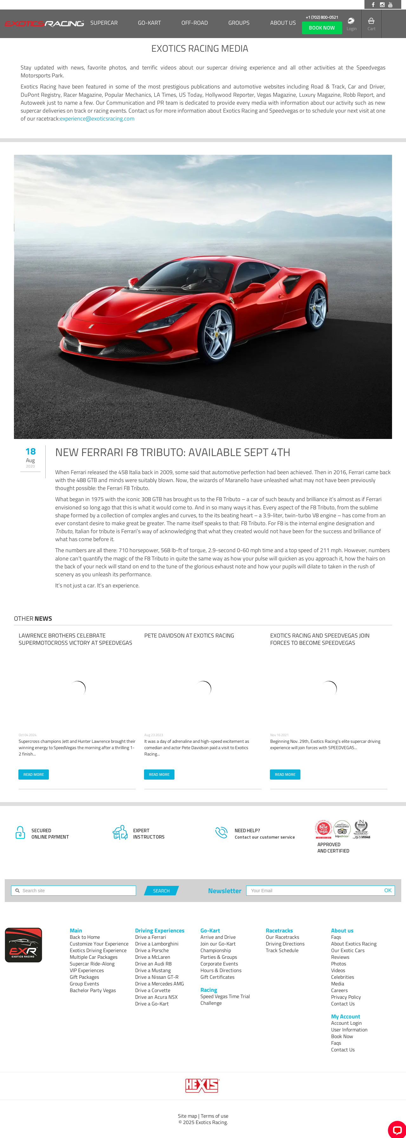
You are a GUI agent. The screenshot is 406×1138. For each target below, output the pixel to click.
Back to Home (85, 937)
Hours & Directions (220, 970)
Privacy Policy (346, 997)
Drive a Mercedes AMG (159, 983)
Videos (338, 970)
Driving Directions (285, 943)
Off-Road (194, 23)
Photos (338, 963)
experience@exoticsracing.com (97, 118)
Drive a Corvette (152, 990)
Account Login (346, 1023)
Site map (187, 1116)
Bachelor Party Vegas (93, 990)
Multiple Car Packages (93, 957)
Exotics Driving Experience (98, 950)
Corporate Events (219, 963)
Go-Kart (149, 23)
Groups (239, 23)
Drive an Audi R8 (153, 963)
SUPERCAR (104, 23)
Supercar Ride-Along (92, 963)
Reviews (340, 957)
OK (388, 890)
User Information (349, 1029)
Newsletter (224, 890)
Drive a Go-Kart (152, 1003)
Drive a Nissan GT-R (157, 977)
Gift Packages (84, 977)
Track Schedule (282, 950)
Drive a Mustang (153, 970)
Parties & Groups (218, 957)
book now (322, 27)
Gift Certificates (217, 977)
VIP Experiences (87, 970)
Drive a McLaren (152, 957)
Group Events (84, 983)
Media (337, 983)
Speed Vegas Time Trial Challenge (225, 999)
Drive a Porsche (152, 950)
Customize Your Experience (99, 943)
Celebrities (342, 977)
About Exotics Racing (354, 943)
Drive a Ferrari (150, 937)
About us (283, 23)
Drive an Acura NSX (156, 997)
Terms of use (214, 1116)
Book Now (342, 1036)
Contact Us (343, 1003)
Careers (339, 990)
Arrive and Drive (218, 937)
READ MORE (33, 774)
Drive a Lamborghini (157, 943)
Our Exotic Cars (347, 950)
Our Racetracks (282, 937)
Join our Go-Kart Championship (218, 947)
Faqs (336, 937)
